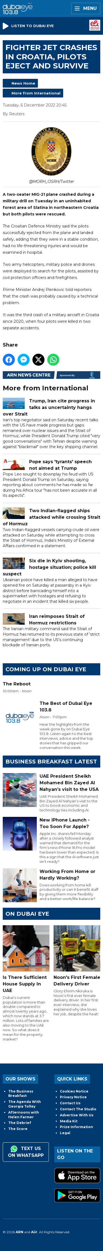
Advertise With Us (76, 1115)
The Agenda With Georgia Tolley (24, 1104)
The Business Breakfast (20, 1093)
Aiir (34, 1232)
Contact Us (70, 1103)
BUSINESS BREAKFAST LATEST (51, 761)
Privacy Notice (73, 1097)
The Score (17, 1129)
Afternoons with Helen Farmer (23, 1114)
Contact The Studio (78, 1109)
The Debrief (19, 1123)
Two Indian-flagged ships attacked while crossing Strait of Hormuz (51, 517)
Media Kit (68, 1121)
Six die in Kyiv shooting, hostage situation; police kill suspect (49, 567)
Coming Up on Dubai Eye (45, 669)
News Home (23, 83)
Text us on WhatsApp (26, 1152)
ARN (19, 1232)
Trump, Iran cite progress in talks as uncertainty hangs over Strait (49, 407)
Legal (65, 1133)
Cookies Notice (74, 1091)
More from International (36, 93)
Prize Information (76, 1127)
